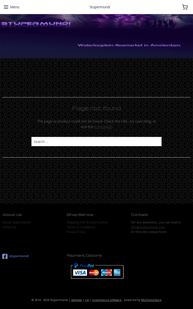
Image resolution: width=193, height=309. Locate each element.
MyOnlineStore (151, 300)
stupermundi (15, 256)
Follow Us (9, 227)
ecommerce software (107, 300)
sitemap (76, 300)
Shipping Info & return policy (87, 222)
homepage (103, 126)
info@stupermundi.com (148, 227)
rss (87, 300)
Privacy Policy (76, 232)
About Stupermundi (16, 222)
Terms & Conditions (81, 227)
